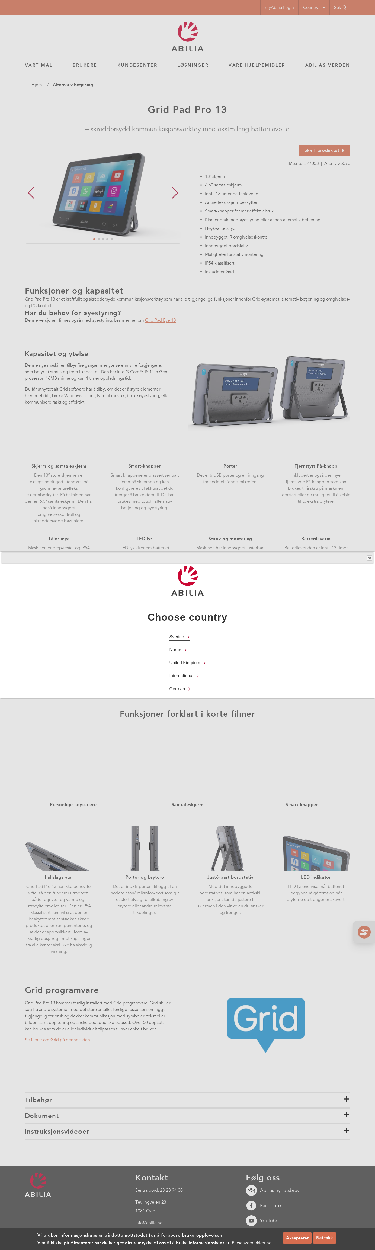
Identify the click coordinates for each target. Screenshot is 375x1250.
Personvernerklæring (252, 1243)
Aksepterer (297, 1238)
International (181, 676)
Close (369, 558)
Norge (175, 649)
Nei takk (324, 1238)
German (177, 689)
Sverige (176, 636)
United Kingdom (184, 663)
